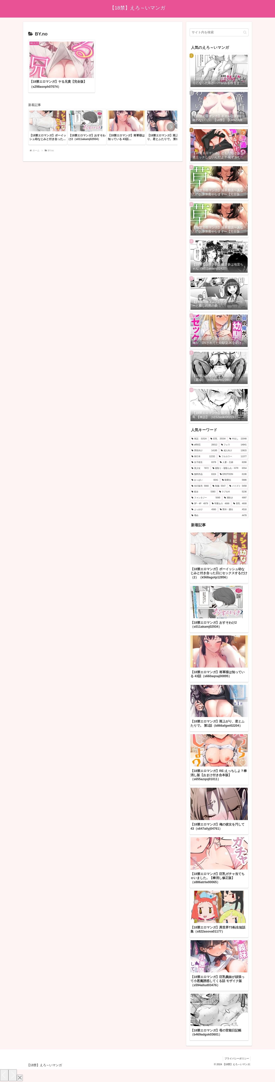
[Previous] (4, 1075)
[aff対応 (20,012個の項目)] (204, 444)
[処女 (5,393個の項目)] (203, 491)
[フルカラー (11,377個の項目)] (232, 456)
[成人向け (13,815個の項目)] (233, 450)
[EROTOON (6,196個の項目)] (233, 474)
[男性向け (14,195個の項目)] (204, 450)
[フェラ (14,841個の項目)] (234, 444)
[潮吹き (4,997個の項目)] (235, 497)
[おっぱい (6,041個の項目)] (205, 480)
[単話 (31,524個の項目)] (199, 439)
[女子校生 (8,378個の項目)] (204, 462)
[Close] (20, 1078)
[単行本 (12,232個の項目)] (203, 456)
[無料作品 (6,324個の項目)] (204, 474)
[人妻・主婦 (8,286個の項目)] (233, 462)
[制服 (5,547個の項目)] (219, 486)
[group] (47, 122)
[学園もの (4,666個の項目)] (220, 503)
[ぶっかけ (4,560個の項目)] (204, 509)
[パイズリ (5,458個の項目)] (238, 486)
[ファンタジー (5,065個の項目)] (206, 497)
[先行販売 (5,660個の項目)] (200, 486)
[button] (171, 122)
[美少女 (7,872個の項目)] (200, 468)
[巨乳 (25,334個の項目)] (218, 439)
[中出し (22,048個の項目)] (238, 439)
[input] (219, 32)
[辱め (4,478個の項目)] (219, 515)
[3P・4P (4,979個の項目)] (200, 503)
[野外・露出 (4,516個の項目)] (233, 509)
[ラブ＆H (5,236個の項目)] (233, 491)
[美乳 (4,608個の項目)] (240, 503)
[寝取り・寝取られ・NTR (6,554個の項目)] (229, 468)
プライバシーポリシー (236, 1058)
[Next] (12, 1075)
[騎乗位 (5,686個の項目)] (234, 480)
